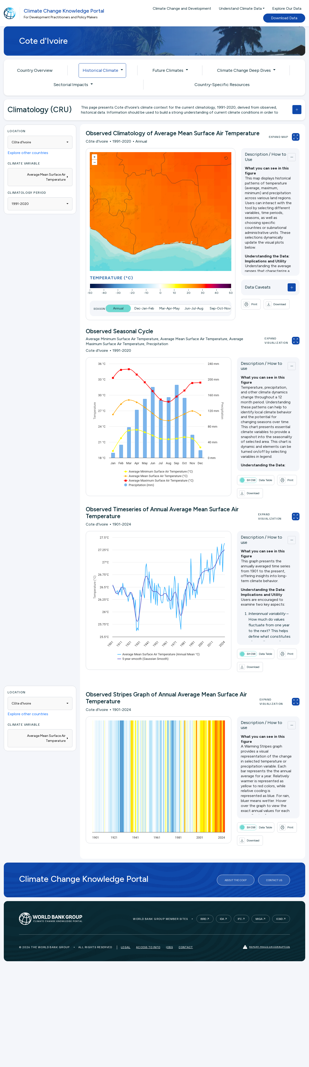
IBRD (203, 919)
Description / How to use (261, 366)
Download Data (284, 18)
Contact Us (274, 880)
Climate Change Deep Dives (244, 70)
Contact (186, 947)
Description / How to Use (265, 157)
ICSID (279, 919)
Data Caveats (258, 287)
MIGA (259, 919)
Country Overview (34, 70)
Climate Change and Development (182, 8)
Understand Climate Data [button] (240, 8)
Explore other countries (28, 152)
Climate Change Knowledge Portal (64, 11)
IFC (240, 919)
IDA (222, 919)
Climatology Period (27, 192)
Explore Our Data (286, 8)
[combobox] (40, 142)
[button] (277, 304)
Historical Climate (100, 70)
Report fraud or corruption (266, 947)
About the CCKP (236, 880)
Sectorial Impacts (70, 84)
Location (17, 131)
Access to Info (148, 947)
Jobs (169, 947)
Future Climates (167, 70)
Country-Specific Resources (222, 84)
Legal (125, 947)
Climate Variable (24, 163)
